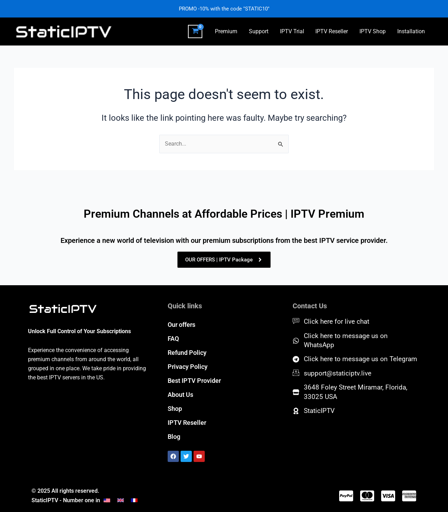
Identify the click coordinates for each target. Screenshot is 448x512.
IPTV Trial (293, 31)
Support (260, 31)
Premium (227, 31)
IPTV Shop (373, 31)
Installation (411, 31)
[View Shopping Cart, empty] (196, 31)
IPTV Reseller (332, 31)
